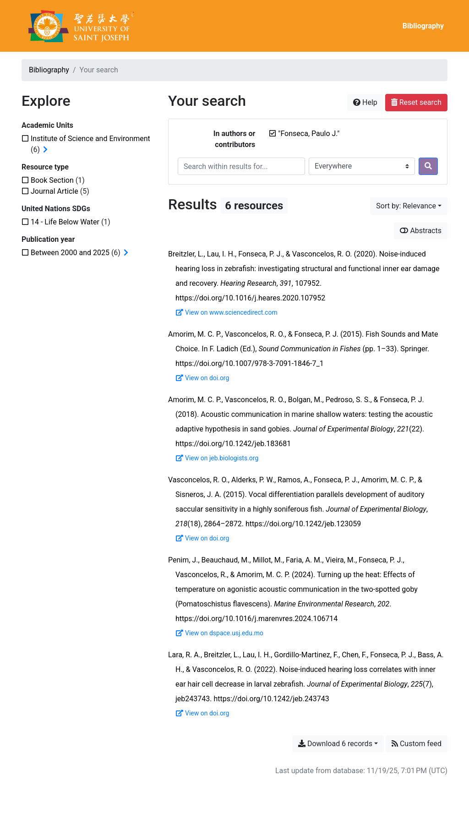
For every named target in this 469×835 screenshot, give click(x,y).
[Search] (428, 166)
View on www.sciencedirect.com (227, 312)
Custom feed (417, 743)
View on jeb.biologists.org (217, 458)
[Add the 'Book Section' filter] (52, 180)
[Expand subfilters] (45, 149)
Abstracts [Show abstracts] (421, 230)
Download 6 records (335, 743)
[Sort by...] (408, 206)
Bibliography (423, 26)
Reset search (416, 102)
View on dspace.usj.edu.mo (219, 633)
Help (365, 102)
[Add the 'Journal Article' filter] (54, 191)
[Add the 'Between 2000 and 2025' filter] (70, 252)
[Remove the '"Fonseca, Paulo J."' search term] (308, 133)
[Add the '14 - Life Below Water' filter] (65, 222)
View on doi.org (202, 378)
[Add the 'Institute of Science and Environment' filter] (90, 138)
